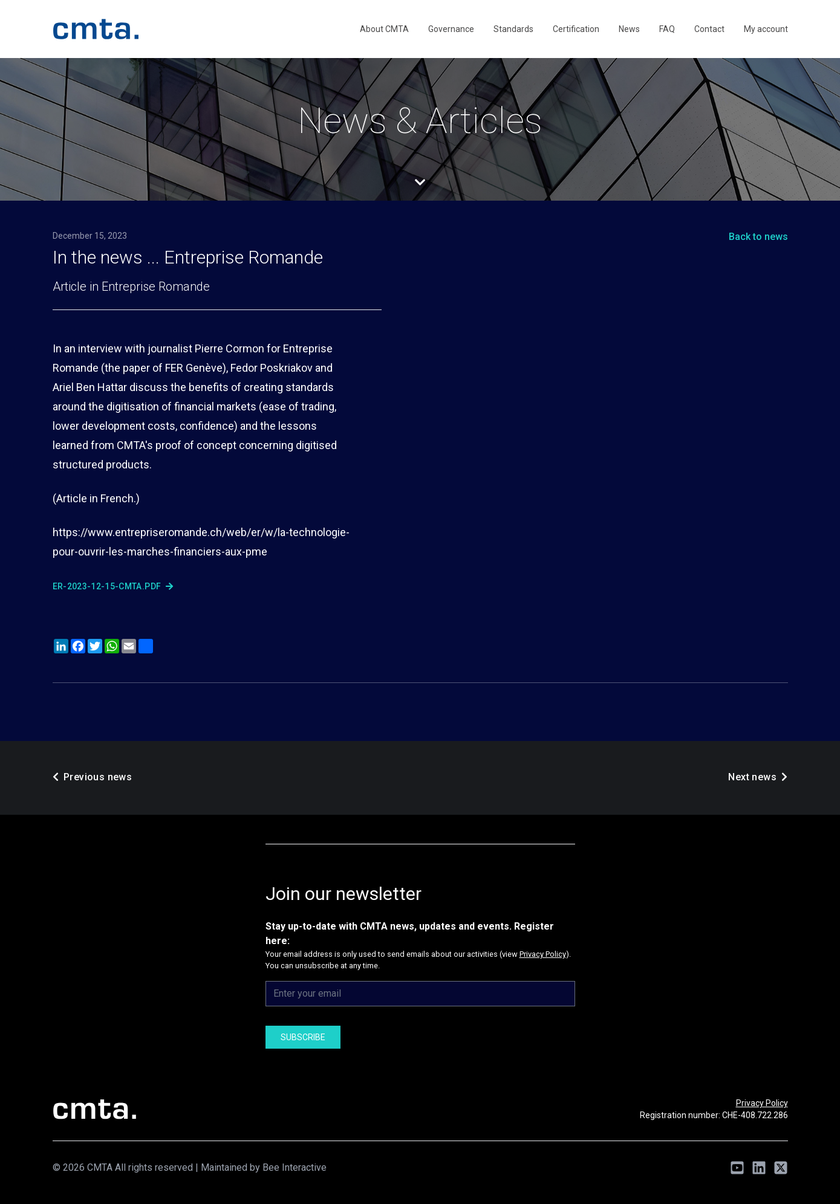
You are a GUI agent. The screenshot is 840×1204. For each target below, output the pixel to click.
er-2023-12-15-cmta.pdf (113, 586)
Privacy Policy (542, 954)
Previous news (92, 777)
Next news (757, 777)
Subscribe (303, 1037)
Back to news (758, 236)
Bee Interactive (294, 1167)
